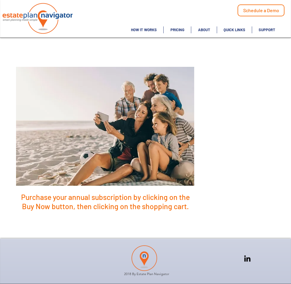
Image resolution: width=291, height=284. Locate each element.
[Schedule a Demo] (261, 10)
